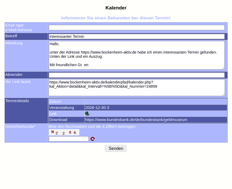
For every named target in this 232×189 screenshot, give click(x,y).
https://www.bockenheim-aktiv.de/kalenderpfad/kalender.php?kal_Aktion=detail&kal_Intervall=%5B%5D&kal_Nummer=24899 (137, 87)
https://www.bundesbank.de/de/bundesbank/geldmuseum (136, 119)
